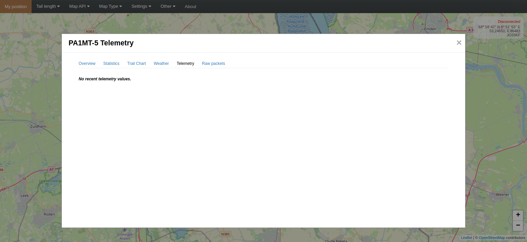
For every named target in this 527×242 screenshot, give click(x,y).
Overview (87, 63)
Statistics (111, 63)
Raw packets (213, 63)
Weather (161, 63)
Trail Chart (136, 63)
